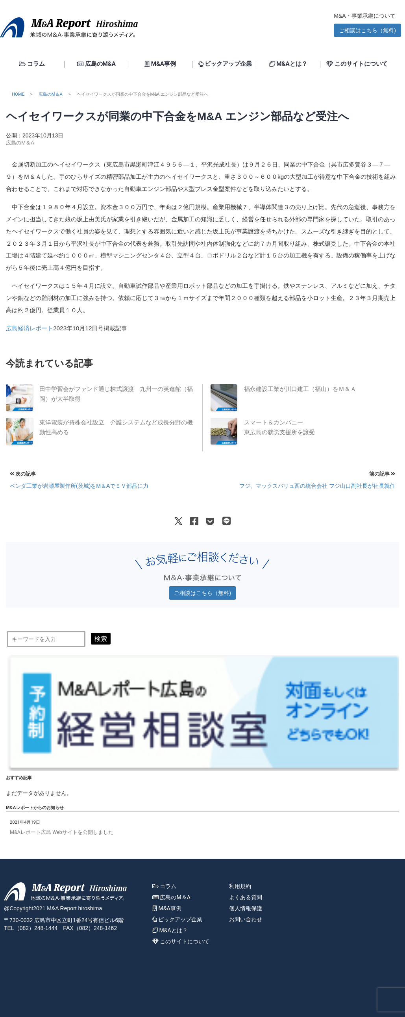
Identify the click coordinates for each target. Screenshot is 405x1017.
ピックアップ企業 (225, 64)
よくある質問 (245, 897)
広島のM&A (96, 64)
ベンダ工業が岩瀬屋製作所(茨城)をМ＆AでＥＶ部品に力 (79, 486)
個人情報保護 (245, 908)
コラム (32, 64)
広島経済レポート (29, 328)
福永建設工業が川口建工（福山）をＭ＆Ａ (300, 389)
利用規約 (240, 886)
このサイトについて (357, 64)
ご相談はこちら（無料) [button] (367, 30)
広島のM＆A (51, 94)
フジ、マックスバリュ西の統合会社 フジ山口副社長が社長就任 (317, 486)
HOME (18, 94)
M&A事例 (160, 64)
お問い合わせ (245, 919)
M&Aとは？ (288, 64)
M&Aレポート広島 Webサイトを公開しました (61, 832)
